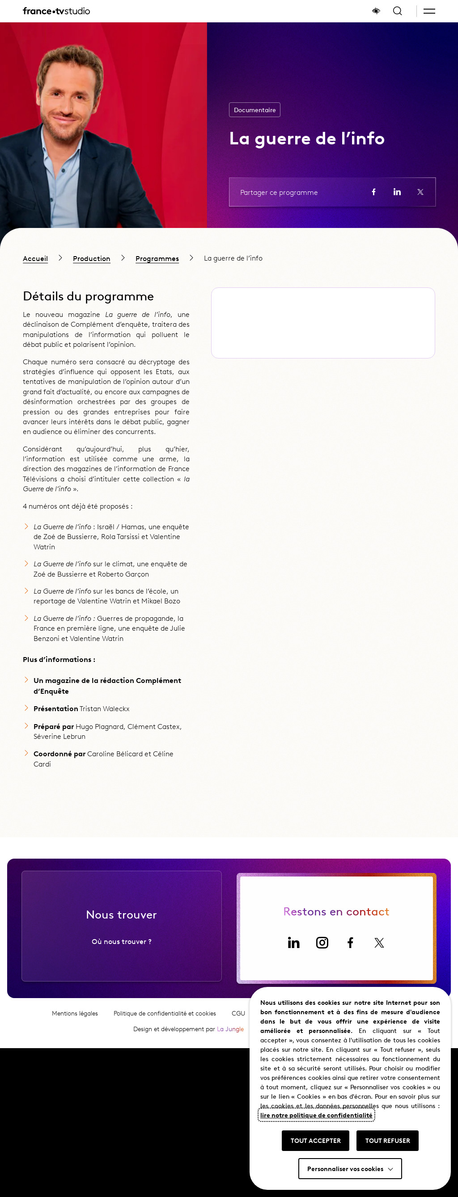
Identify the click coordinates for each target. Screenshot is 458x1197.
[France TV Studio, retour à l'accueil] (56, 11)
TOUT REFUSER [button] (387, 1140)
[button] (429, 11)
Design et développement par (188, 1035)
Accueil (35, 258)
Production (91, 258)
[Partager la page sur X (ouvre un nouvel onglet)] (420, 191)
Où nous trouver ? (122, 948)
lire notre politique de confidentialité (316, 1114)
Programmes (157, 258)
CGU (238, 1020)
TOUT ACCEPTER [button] (316, 1140)
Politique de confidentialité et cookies (165, 1020)
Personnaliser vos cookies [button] (345, 1168)
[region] (229, 257)
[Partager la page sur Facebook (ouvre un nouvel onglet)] (373, 191)
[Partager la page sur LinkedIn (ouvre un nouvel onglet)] (397, 191)
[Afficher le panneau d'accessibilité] (376, 11)
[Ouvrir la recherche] (397, 11)
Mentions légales (75, 1020)
